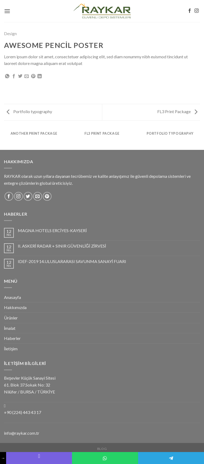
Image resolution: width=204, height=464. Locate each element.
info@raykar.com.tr (21, 433)
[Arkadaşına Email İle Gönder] (26, 76)
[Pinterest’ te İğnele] (33, 76)
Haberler (12, 338)
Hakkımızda (15, 307)
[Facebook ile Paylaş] (14, 76)
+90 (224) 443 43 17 (22, 412)
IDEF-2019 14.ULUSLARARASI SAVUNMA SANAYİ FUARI (72, 261)
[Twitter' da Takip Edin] (28, 196)
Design (10, 33)
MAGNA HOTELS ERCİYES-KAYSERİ (52, 230)
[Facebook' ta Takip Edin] (190, 11)
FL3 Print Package (177, 111)
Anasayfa (12, 297)
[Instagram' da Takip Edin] (196, 11)
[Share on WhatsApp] (7, 76)
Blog (102, 449)
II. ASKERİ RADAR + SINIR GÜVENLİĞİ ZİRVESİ (62, 245)
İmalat (9, 328)
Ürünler (11, 317)
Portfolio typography (29, 111)
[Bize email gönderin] (37, 196)
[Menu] (7, 11)
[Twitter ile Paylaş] (20, 76)
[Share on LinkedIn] (39, 76)
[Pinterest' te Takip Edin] (47, 196)
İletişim (11, 348)
